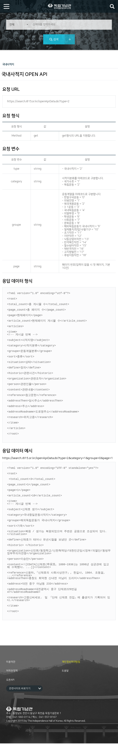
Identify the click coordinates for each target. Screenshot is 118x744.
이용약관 (10, 662)
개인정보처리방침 (71, 662)
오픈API (10, 680)
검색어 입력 (112, 6)
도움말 (65, 671)
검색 (55, 39)
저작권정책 (12, 671)
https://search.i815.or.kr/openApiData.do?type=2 (38, 101)
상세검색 (70, 39)
